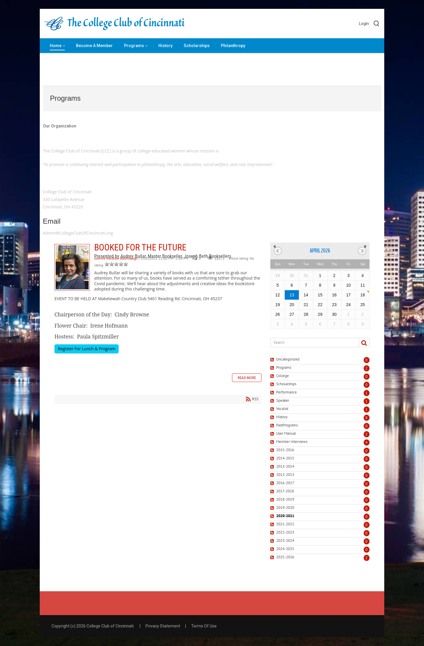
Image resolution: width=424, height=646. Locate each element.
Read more (247, 378)
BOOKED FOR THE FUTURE (72, 267)
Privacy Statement (162, 626)
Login (364, 23)
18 (362, 295)
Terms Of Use (204, 626)
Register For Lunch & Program (86, 348)
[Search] (312, 342)
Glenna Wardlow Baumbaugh (116, 258)
